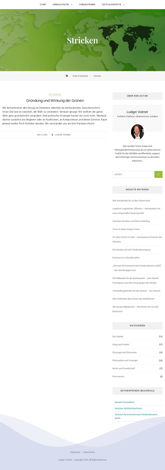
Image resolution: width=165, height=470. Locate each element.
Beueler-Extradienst (124, 402)
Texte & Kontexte (111, 5)
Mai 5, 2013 (42, 134)
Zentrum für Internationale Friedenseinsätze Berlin (136, 416)
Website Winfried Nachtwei (128, 408)
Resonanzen (118, 376)
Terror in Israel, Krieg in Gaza (125, 229)
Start (43, 5)
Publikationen (87, 5)
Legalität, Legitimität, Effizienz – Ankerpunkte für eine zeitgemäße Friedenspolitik (136, 211)
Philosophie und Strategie (125, 360)
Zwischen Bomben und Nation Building (131, 221)
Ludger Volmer (62, 134)
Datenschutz (89, 452)
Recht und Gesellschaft (123, 368)
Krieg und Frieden (120, 345)
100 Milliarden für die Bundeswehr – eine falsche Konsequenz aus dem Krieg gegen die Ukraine (135, 281)
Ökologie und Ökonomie (124, 352)
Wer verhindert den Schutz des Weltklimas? (133, 299)
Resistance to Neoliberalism (125, 258)
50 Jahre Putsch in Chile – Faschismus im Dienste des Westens (137, 239)
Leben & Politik (61, 5)
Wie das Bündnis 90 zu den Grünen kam (131, 201)
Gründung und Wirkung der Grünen (55, 100)
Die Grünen (55, 94)
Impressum (75, 452)
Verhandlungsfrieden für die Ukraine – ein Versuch (136, 291)
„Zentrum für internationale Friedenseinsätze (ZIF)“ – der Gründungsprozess (136, 268)
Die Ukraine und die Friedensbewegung (131, 250)
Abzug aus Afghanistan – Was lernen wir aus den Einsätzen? (135, 309)
